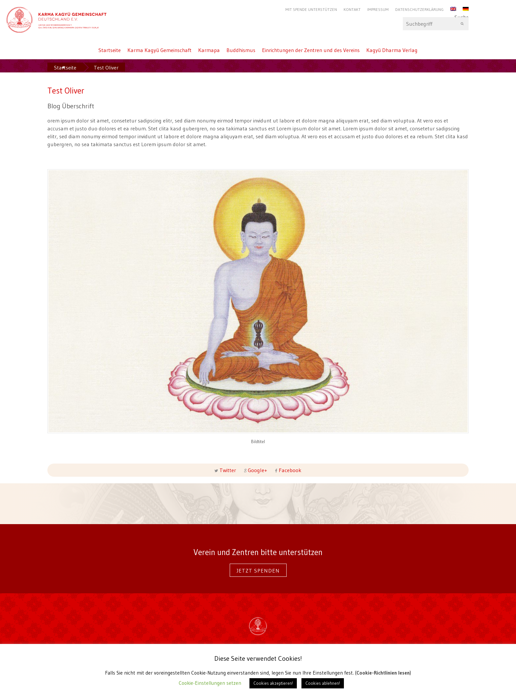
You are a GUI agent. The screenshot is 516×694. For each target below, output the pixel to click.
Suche (436, 23)
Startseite (109, 50)
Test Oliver (106, 67)
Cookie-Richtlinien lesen (383, 673)
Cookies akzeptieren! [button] (273, 683)
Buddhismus (240, 50)
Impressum (378, 9)
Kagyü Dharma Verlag (392, 50)
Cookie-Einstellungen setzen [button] (210, 683)
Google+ (257, 470)
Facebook (289, 470)
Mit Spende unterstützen (311, 9)
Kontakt (352, 9)
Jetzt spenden (258, 570)
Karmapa (209, 50)
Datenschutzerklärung (419, 9)
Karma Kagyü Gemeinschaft (159, 50)
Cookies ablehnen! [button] (322, 683)
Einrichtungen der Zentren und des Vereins (311, 50)
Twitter (227, 470)
